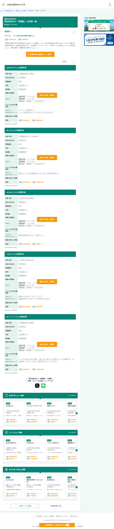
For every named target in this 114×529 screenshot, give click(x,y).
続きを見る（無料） (47, 95)
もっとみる (71, 395)
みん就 (45, 516)
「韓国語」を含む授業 (20, 10)
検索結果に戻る (53, 506)
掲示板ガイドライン (62, 516)
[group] (14, 412)
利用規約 (51, 516)
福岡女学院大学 (9, 10)
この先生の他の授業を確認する (24, 35)
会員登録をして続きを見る (57, 525)
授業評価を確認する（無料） (41, 54)
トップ (1, 10)
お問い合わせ (74, 516)
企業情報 (80, 526)
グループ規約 (35, 526)
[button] (77, 413)
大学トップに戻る (29, 506)
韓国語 (7, 31)
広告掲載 (39, 516)
